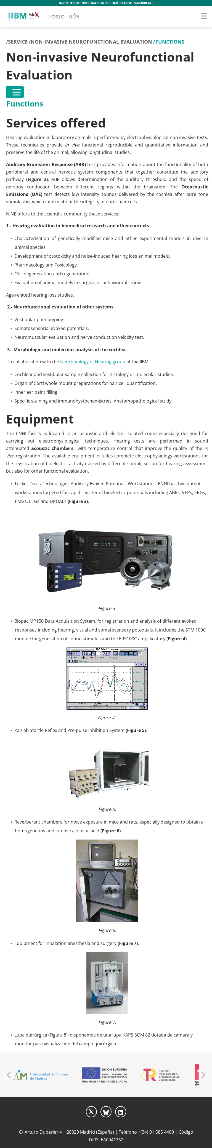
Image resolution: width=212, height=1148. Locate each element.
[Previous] (9, 1075)
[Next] (203, 1075)
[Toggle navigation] (203, 16)
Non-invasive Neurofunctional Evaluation (91, 41)
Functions (169, 41)
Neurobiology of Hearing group (92, 362)
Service (18, 41)
